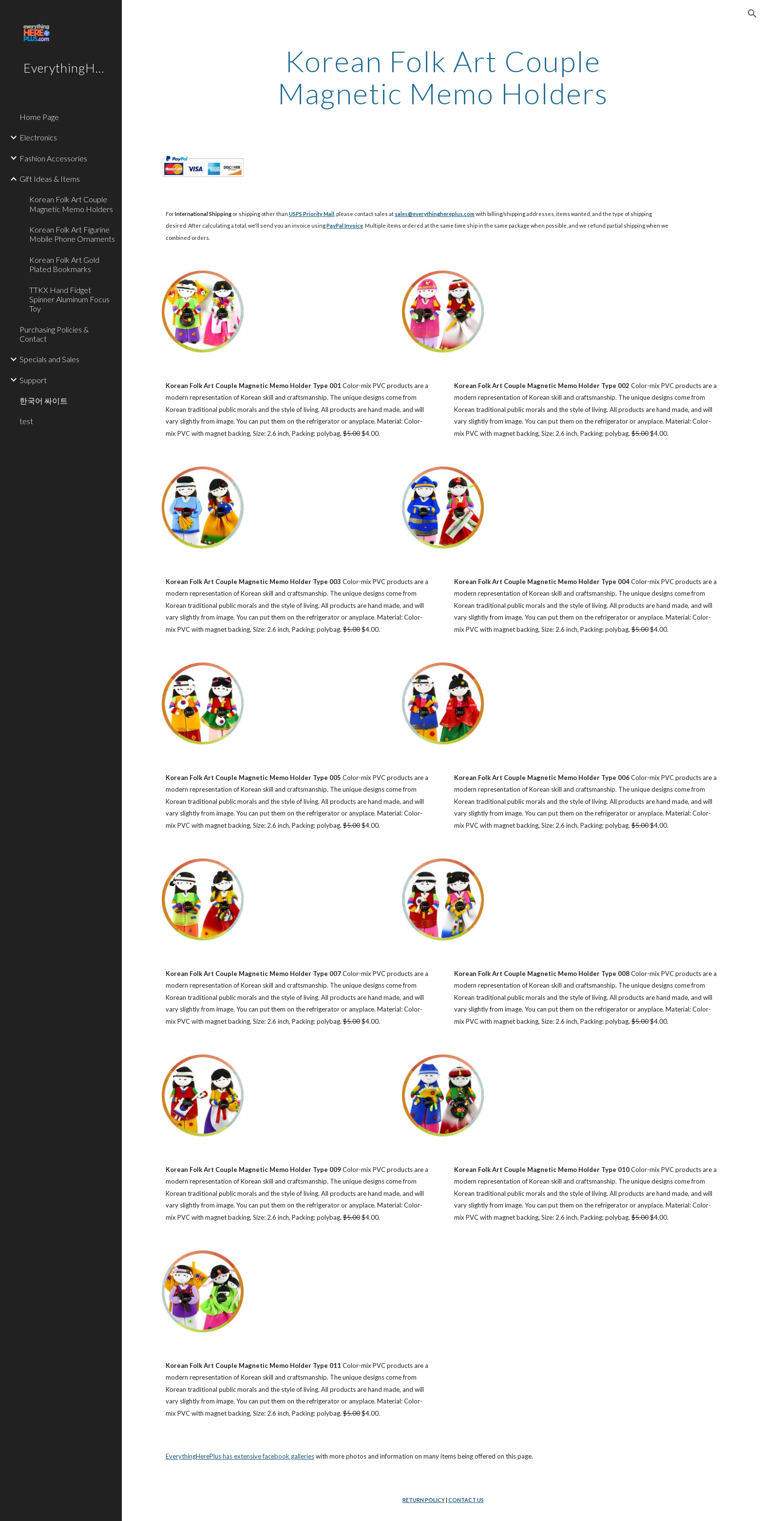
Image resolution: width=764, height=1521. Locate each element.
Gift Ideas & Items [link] (49, 178)
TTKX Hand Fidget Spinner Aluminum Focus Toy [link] (69, 299)
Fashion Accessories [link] (53, 158)
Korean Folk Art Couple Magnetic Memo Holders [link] (71, 204)
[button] (752, 13)
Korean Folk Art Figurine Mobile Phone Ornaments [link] (72, 234)
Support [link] (33, 380)
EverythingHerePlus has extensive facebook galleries (240, 1456)
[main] (443, 77)
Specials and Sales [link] (49, 359)
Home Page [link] (39, 116)
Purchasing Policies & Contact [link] (54, 334)
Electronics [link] (38, 137)
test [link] (26, 421)
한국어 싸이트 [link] (43, 400)
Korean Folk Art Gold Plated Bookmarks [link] (64, 264)
